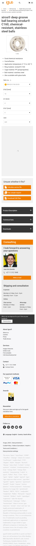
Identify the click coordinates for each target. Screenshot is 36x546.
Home (4, 9)
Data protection (17, 443)
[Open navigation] (3, 3)
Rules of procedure (18, 445)
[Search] (19, 3)
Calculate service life (13, 187)
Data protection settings (10, 451)
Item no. (6, 80)
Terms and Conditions (9, 448)
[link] (17, 188)
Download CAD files (12, 198)
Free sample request (12, 193)
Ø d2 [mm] (7, 89)
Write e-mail (17, 278)
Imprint (27, 445)
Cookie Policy (7, 445)
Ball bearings (13, 9)
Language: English (10, 434)
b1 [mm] (6, 99)
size (5, 118)
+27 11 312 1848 (12, 272)
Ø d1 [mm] (7, 108)
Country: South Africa (24, 434)
